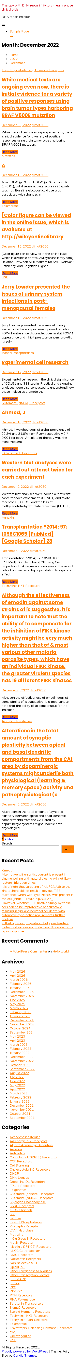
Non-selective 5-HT (24, 1263)
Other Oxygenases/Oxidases (31, 1271)
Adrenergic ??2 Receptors (28, 1141)
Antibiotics (17, 1153)
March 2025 (19, 1008)
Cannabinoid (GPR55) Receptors (33, 1157)
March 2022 (19, 1093)
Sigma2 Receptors (23, 1307)
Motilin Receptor (21, 1242)
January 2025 (20, 1016)
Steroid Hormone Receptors (30, 1311)
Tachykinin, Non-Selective (29, 1320)
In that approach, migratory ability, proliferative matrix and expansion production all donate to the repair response (37, 927)
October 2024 (20, 1028)
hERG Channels (21, 1210)
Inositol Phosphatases (18, 353)
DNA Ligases (19, 1177)
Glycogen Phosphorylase (28, 1202)
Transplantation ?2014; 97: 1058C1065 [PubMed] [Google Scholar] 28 (34, 533)
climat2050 (40, 125)
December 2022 (22, 1057)
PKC (13, 1287)
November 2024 (22, 1024)
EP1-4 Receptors (22, 1186)
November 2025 (22, 996)
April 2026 (17, 975)
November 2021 (22, 1109)
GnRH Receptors (22, 1206)
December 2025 (22, 992)
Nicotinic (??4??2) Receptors (30, 1246)
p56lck (14, 1283)
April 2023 (17, 1040)
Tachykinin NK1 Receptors (21, 586)
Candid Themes (24, 1355)
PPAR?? (16, 1291)
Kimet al (7, 870)
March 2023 (19, 1044)
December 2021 (22, 1105)
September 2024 (22, 1032)
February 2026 (20, 984)
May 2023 (17, 1036)
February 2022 (20, 1097)
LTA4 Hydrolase (21, 1230)
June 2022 (17, 1081)
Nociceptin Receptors (25, 1259)
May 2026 (17, 971)
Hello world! (60, 951)
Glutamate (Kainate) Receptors (32, 1194)
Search (7, 843)
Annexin (8, 517)
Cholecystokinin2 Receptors (30, 1169)
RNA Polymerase (22, 1299)
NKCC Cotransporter (25, 1251)
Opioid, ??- (17, 1267)
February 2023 (20, 1049)
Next (11, 839)
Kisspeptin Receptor (24, 1226)
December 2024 (22, 1020)
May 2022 (17, 1085)
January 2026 (20, 988)
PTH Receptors (21, 1295)
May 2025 (17, 1004)
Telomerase (10, 206)
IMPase (15, 1218)
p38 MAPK (18, 1279)
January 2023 (20, 1053)
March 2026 (19, 979)
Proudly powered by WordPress (25, 1351)
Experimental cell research (35, 362)
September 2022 (22, 1069)
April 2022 (17, 1089)
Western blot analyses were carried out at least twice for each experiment (37, 469)
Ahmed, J (13, 412)
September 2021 (22, 1118)
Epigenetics (18, 1190)
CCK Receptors (21, 1161)
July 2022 (17, 1077)
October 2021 (20, 1113)
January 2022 (20, 1101)
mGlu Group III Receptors (19, 453)
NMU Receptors (21, 1255)
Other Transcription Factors (29, 1275)
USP (5, 277)
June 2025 (17, 1000)
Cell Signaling (19, 1165)
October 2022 (20, 1065)
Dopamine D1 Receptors (28, 1182)
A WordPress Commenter (28, 951)
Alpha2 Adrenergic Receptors (31, 1145)
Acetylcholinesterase (17, 721)
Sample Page (19, 31)
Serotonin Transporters (26, 1303)
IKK (12, 1214)
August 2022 (19, 1073)
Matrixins (8, 156)
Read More (10, 152)
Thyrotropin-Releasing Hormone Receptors (33, 70)
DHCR (14, 1173)
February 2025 (20, 1012)
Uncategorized (20, 1336)
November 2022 (22, 1061)
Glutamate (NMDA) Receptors (23, 403)
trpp (13, 1332)
